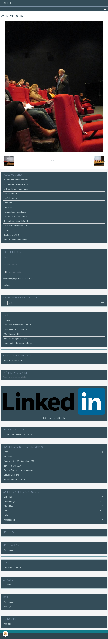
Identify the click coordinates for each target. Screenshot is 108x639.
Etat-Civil (8, 207)
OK (102, 303)
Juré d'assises (10, 193)
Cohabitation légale (12, 567)
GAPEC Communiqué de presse (18, 434)
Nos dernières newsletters (16, 180)
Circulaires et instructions (15, 226)
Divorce (7, 585)
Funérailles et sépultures (15, 212)
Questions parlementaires (15, 216)
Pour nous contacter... (13, 360)
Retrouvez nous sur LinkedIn (54, 418)
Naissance (8, 550)
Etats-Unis (54, 506)
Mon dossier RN (11, 334)
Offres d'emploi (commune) (16, 189)
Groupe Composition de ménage (18, 470)
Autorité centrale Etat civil (15, 239)
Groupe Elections (11, 475)
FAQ (54, 452)
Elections (8, 203)
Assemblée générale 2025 (16, 184)
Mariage (7, 606)
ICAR (6, 230)
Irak (54, 511)
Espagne (54, 497)
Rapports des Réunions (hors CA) (19, 461)
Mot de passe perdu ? (24, 279)
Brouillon (54, 456)
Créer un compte (9, 279)
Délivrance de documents (15, 329)
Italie (54, 515)
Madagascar (54, 520)
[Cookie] (5, 634)
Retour (53, 161)
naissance (8, 320)
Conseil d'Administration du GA (17, 325)
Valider (7, 285)
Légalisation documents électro (18, 343)
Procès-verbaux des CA (14, 479)
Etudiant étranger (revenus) (16, 338)
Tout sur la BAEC (11, 235)
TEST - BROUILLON (12, 466)
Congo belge (54, 501)
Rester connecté (12, 272)
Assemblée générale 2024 (16, 221)
